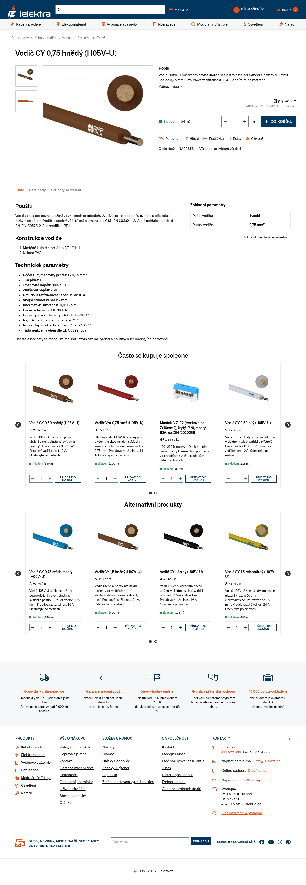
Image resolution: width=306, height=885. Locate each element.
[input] (41, 480)
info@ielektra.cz (267, 763)
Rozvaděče (29, 772)
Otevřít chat (257, 772)
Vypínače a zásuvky (36, 764)
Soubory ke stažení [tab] (66, 192)
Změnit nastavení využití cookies (128, 783)
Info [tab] (21, 192)
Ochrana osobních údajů (181, 790)
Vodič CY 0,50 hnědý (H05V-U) (54, 424)
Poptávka (109, 777)
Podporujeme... (174, 783)
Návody (108, 749)
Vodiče (66, 39)
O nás (166, 770)
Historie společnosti (177, 777)
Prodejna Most (173, 756)
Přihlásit (201, 843)
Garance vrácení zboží (77, 770)
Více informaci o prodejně (241, 815)
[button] (193, 10)
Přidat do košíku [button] (68, 480)
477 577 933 (231, 754)
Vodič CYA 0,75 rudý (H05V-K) (119, 424)
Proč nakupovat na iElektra (183, 763)
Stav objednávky (73, 797)
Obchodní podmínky (76, 783)
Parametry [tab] (37, 192)
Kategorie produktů (75, 749)
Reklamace (69, 777)
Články (65, 804)
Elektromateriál (33, 756)
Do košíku (279, 123)
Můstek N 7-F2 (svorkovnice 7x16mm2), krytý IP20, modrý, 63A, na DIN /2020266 (183, 429)
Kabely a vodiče (45, 39)
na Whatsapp (252, 782)
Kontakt (66, 763)
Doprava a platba (73, 756)
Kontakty (169, 749)
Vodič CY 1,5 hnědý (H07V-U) (118, 573)
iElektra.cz (22, 39)
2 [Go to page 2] (155, 494)
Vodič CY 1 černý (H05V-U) (181, 573)
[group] (55, 426)
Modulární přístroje (36, 779)
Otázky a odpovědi (116, 763)
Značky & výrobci (115, 770)
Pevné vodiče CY (88, 39)
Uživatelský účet (73, 790)
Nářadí (26, 795)
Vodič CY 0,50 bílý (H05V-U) (248, 424)
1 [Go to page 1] (150, 494)
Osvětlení (28, 787)
